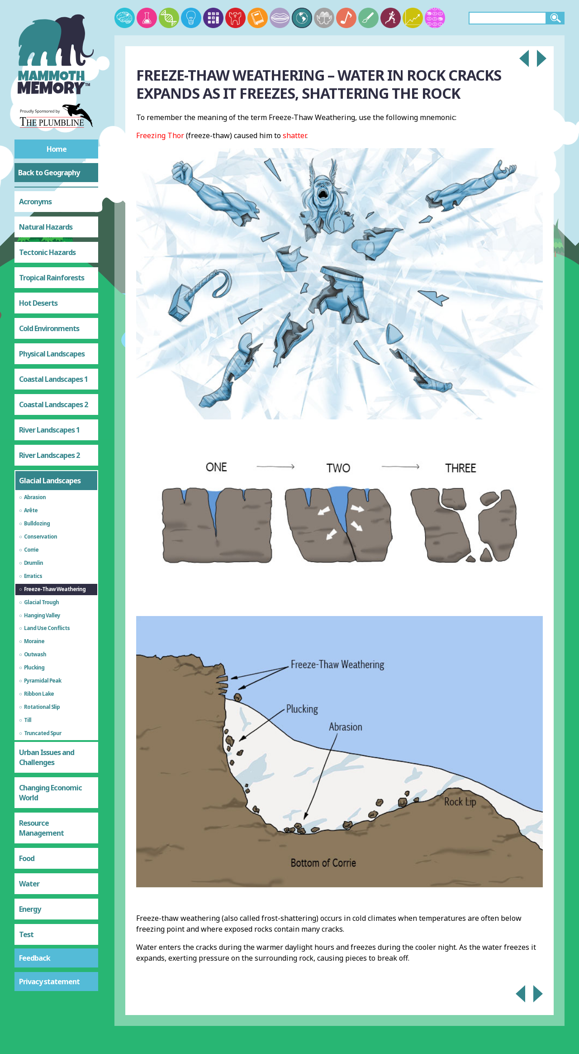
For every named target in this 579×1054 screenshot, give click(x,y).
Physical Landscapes (52, 354)
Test (26, 934)
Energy (30, 909)
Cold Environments (49, 328)
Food (26, 858)
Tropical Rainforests (51, 278)
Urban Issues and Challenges (46, 757)
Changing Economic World (50, 793)
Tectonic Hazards (47, 252)
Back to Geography (49, 173)
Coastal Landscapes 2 (53, 404)
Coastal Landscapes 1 (53, 379)
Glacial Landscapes (50, 481)
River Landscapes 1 (49, 430)
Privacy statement (49, 982)
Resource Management (41, 828)
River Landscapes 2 (49, 455)
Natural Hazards (45, 227)
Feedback (34, 958)
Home (56, 149)
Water (29, 884)
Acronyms (35, 202)
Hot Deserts (38, 303)
